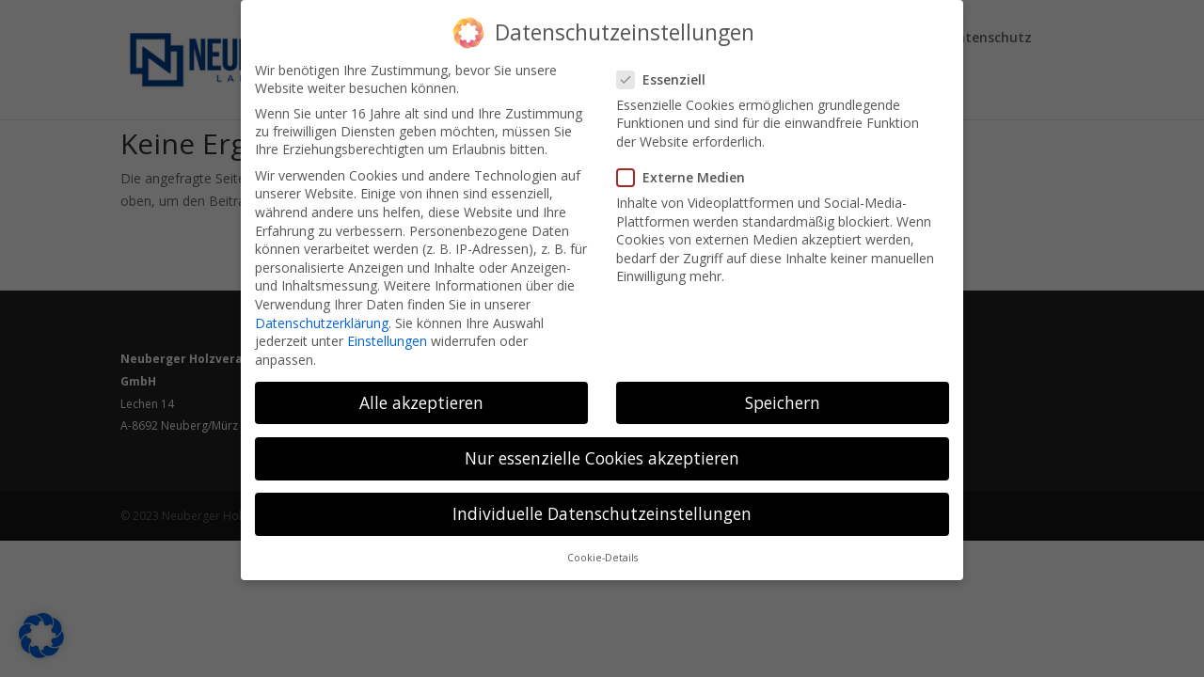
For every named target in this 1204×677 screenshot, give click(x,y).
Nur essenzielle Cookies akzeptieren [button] (602, 444)
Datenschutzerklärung (321, 308)
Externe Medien (688, 163)
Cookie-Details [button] (602, 543)
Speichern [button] (782, 388)
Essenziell (668, 65)
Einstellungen (387, 327)
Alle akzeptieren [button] (421, 388)
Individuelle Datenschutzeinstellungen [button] (602, 499)
